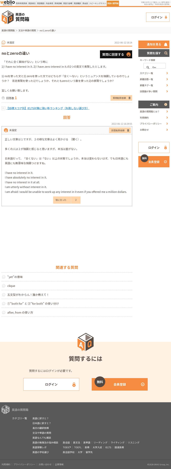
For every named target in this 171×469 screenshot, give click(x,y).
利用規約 (144, 117)
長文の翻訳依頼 (40, 428)
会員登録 (150, 160)
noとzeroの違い (47, 30)
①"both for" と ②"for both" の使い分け (33, 303)
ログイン (156, 17)
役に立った (60, 199)
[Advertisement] (45, 17)
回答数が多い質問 (148, 91)
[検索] (154, 67)
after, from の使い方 (20, 312)
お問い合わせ (45, 464)
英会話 (85, 3)
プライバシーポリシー (151, 123)
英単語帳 (58, 3)
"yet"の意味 (15, 277)
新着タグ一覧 (146, 85)
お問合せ (144, 129)
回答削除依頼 (118, 130)
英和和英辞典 (21, 3)
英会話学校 (68, 452)
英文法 (76, 442)
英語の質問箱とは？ (149, 111)
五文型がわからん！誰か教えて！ (28, 295)
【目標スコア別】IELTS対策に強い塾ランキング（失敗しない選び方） (47, 108)
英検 (87, 447)
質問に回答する (113, 54)
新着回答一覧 (146, 79)
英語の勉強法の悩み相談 (45, 442)
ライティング (118, 442)
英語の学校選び (40, 452)
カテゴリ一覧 (146, 73)
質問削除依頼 (119, 97)
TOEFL (77, 447)
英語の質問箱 (112, 3)
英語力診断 (67, 3)
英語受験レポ (39, 447)
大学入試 (97, 447)
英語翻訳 (77, 3)
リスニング (133, 442)
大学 (80, 452)
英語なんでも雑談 (41, 437)
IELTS (108, 447)
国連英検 (119, 447)
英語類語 (40, 3)
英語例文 (32, 3)
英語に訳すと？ (40, 418)
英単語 (86, 442)
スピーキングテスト (97, 3)
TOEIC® (67, 447)
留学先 (89, 452)
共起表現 (49, 3)
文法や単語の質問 (27, 30)
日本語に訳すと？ (41, 423)
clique (11, 286)
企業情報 (59, 464)
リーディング (100, 442)
